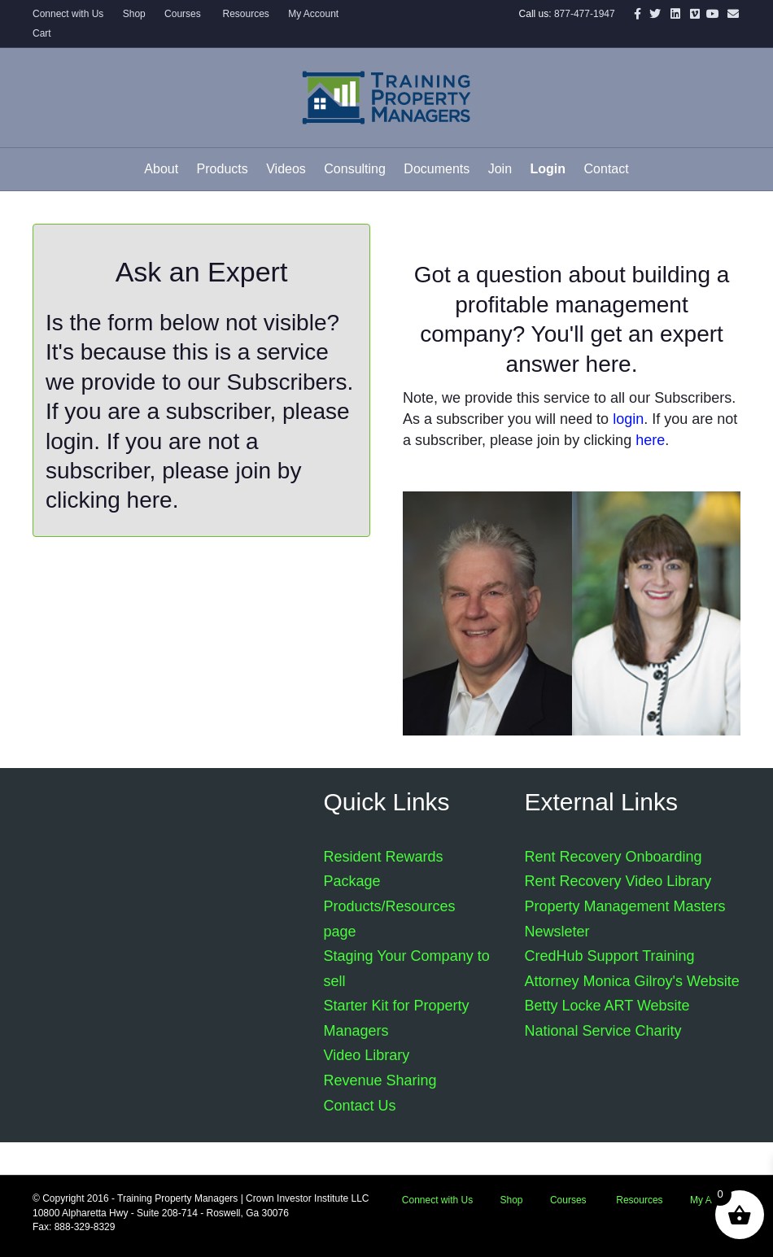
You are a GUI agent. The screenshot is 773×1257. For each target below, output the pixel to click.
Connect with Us (68, 14)
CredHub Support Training (610, 956)
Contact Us (360, 1106)
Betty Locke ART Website (607, 1005)
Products (222, 169)
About (161, 169)
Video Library (367, 1055)
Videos (286, 169)
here (150, 500)
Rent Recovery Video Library (618, 881)
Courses (182, 14)
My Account (313, 14)
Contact (606, 169)
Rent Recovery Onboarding (613, 857)
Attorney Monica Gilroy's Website (632, 981)
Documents (436, 169)
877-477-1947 (584, 14)
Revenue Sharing (380, 1080)
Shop (134, 14)
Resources (244, 14)
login (70, 441)
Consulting (355, 169)
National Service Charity (603, 1031)
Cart (42, 33)
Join (500, 169)
